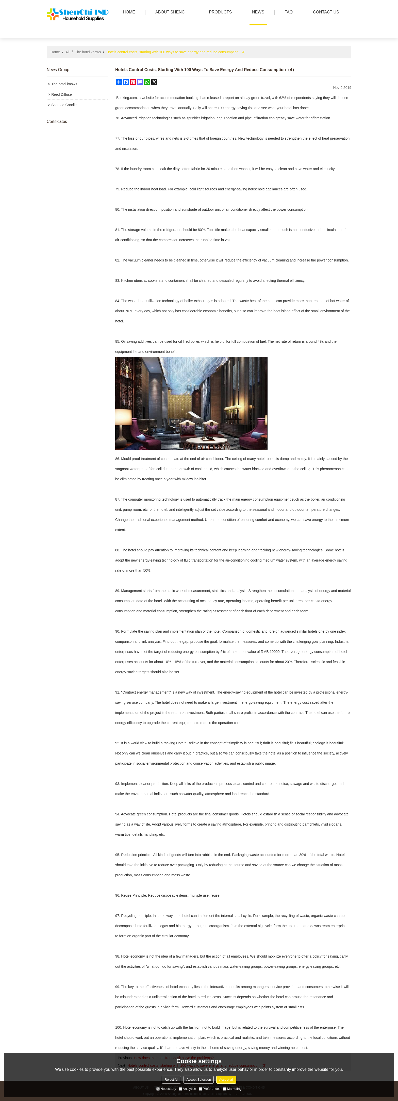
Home (55, 52)
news (257, 12)
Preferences (210, 1089)
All (67, 52)
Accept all (226, 1079)
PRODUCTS (219, 12)
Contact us (324, 12)
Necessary (166, 1089)
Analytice (187, 1089)
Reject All (171, 1079)
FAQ (287, 12)
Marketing (232, 1089)
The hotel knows (88, 52)
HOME (127, 12)
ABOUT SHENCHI (171, 12)
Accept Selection (198, 1079)
